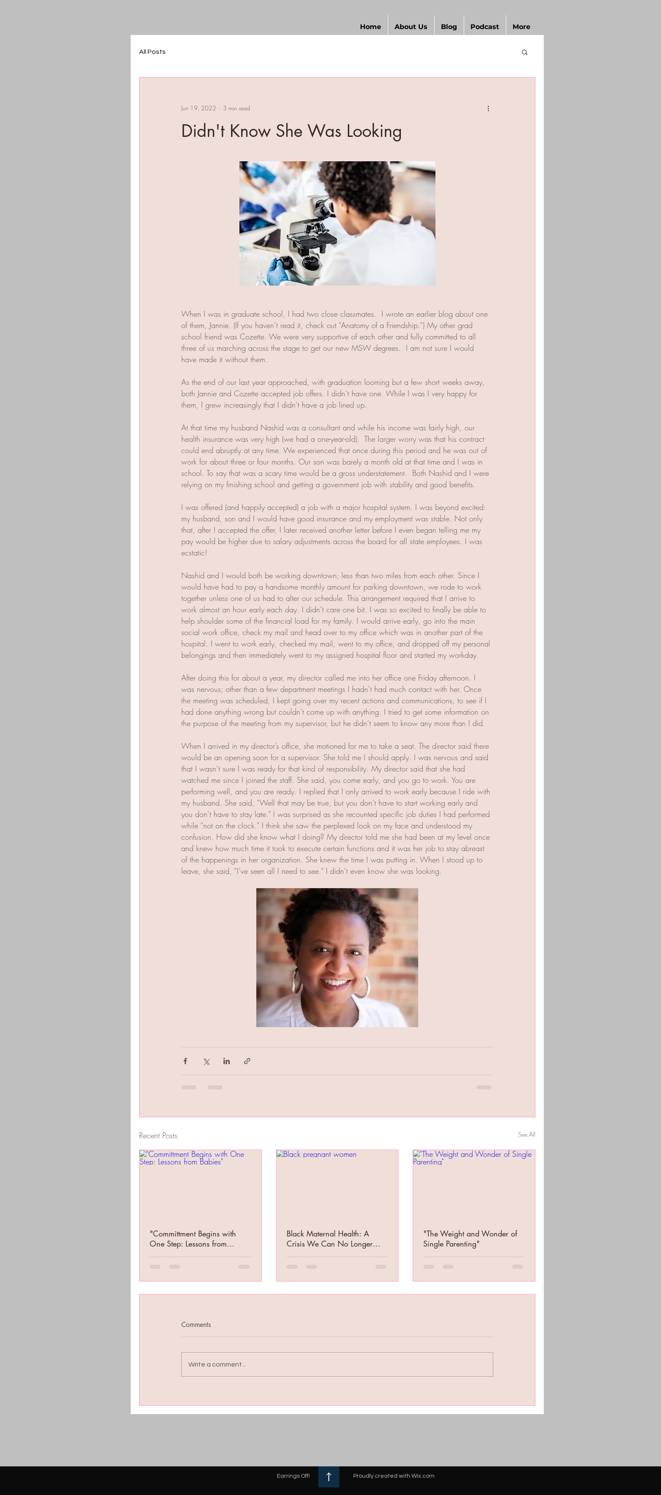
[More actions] (488, 108)
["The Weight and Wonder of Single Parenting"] (474, 1184)
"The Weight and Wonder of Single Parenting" (470, 1238)
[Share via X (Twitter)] (206, 1061)
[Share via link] (247, 1061)
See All (526, 1134)
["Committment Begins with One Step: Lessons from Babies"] (200, 1184)
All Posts (152, 51)
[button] (411, 27)
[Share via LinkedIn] (227, 1061)
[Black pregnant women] (337, 1184)
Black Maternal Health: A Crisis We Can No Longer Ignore (330, 1238)
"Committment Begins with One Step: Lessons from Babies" (193, 1238)
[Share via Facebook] (185, 1061)
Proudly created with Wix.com (394, 1476)
